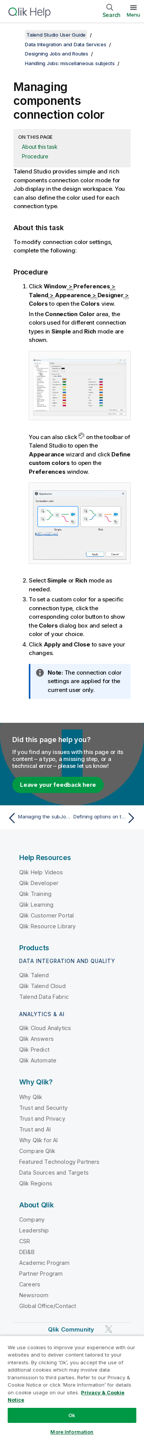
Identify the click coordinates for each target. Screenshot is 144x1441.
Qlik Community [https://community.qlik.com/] (71, 1329)
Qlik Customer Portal (46, 915)
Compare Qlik (37, 1151)
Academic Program (44, 1262)
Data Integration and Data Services (65, 44)
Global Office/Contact (47, 1306)
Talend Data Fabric (44, 996)
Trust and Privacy (42, 1118)
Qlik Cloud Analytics (45, 1028)
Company (32, 1219)
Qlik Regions (35, 1183)
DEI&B (27, 1252)
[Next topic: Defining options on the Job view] (105, 818)
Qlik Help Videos (41, 872)
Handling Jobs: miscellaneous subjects (70, 63)
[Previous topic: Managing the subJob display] (38, 818)
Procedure (35, 156)
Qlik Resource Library (47, 926)
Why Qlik (30, 1097)
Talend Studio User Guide (56, 35)
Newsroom (33, 1295)
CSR (24, 1241)
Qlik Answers (36, 1038)
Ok (71, 1415)
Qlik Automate (37, 1060)
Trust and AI (35, 1129)
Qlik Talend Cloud (42, 986)
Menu (133, 15)
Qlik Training (35, 894)
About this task (39, 146)
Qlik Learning (36, 904)
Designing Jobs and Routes (56, 54)
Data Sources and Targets (54, 1172)
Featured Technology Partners (59, 1161)
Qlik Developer (38, 883)
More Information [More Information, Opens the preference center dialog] (71, 1432)
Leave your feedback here (58, 784)
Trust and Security (43, 1107)
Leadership (34, 1230)
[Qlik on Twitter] (108, 1329)
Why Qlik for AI (38, 1140)
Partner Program (41, 1273)
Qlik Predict (34, 1049)
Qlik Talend (34, 975)
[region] (72, 1388)
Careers (29, 1284)
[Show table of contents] (15, 34)
